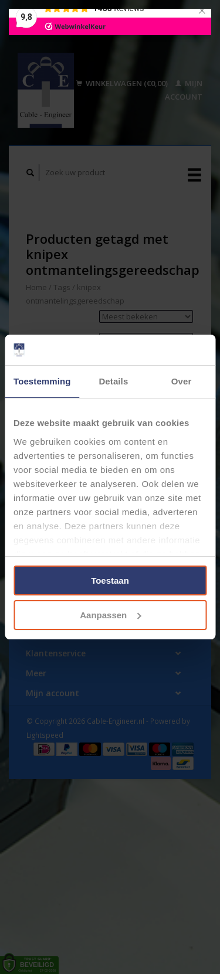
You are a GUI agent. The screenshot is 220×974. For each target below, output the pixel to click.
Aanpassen (110, 615)
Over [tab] (181, 381)
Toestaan (110, 580)
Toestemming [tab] (42, 381)
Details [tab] (113, 381)
